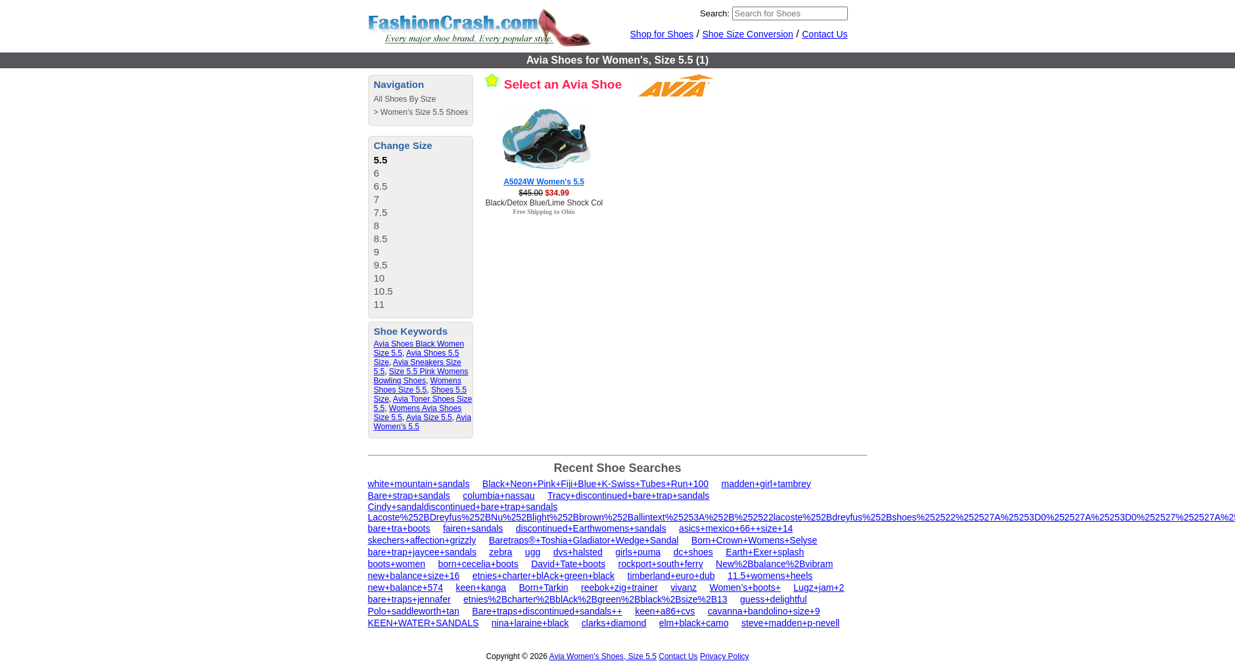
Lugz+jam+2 (818, 587)
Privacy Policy (724, 656)
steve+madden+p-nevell (790, 623)
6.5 (381, 186)
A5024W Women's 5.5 (543, 181)
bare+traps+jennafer (409, 599)
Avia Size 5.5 (429, 417)
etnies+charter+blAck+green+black (544, 575)
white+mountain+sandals (419, 484)
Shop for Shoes (662, 34)
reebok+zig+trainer (619, 587)
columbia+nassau (498, 495)
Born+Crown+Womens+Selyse (754, 540)
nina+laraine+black (530, 623)
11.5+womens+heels (770, 575)
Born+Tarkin (544, 587)
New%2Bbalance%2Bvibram (774, 564)
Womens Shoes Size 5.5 (417, 385)
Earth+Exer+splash (765, 552)
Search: (715, 13)
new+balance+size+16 (414, 575)
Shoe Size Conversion (747, 34)
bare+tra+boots (399, 528)
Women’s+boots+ (744, 587)
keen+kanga (480, 587)
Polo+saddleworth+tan (413, 611)
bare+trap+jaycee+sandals (422, 552)
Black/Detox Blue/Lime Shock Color (548, 202)
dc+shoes (693, 552)
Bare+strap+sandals (409, 495)
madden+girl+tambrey (766, 484)
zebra (500, 552)
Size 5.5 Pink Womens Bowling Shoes (421, 376)
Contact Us (824, 34)
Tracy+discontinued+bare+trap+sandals (628, 495)
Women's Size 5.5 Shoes (424, 112)
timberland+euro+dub (671, 575)
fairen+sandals (473, 528)
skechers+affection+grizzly (422, 540)
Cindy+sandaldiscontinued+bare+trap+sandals (463, 506)
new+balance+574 (405, 587)
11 (379, 304)
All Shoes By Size (405, 99)
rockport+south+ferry (660, 564)
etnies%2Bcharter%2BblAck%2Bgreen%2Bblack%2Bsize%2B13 (595, 599)
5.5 (381, 159)
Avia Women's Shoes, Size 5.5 (603, 656)
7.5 (381, 212)
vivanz (683, 587)
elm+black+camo (694, 623)
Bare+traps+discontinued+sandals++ (547, 611)
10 (379, 278)
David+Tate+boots (568, 564)
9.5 (381, 264)
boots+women (397, 564)
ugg (532, 552)
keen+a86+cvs (665, 611)
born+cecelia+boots (478, 564)
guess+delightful (773, 599)
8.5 (381, 238)
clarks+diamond (614, 623)
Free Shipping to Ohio (544, 211)
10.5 (383, 291)
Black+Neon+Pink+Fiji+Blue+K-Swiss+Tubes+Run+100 (595, 484)
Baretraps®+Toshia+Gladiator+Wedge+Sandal (584, 540)
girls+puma (638, 552)
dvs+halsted (578, 552)
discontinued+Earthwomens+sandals (591, 528)
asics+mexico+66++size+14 (736, 528)
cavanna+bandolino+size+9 (764, 611)
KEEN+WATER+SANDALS (423, 623)
